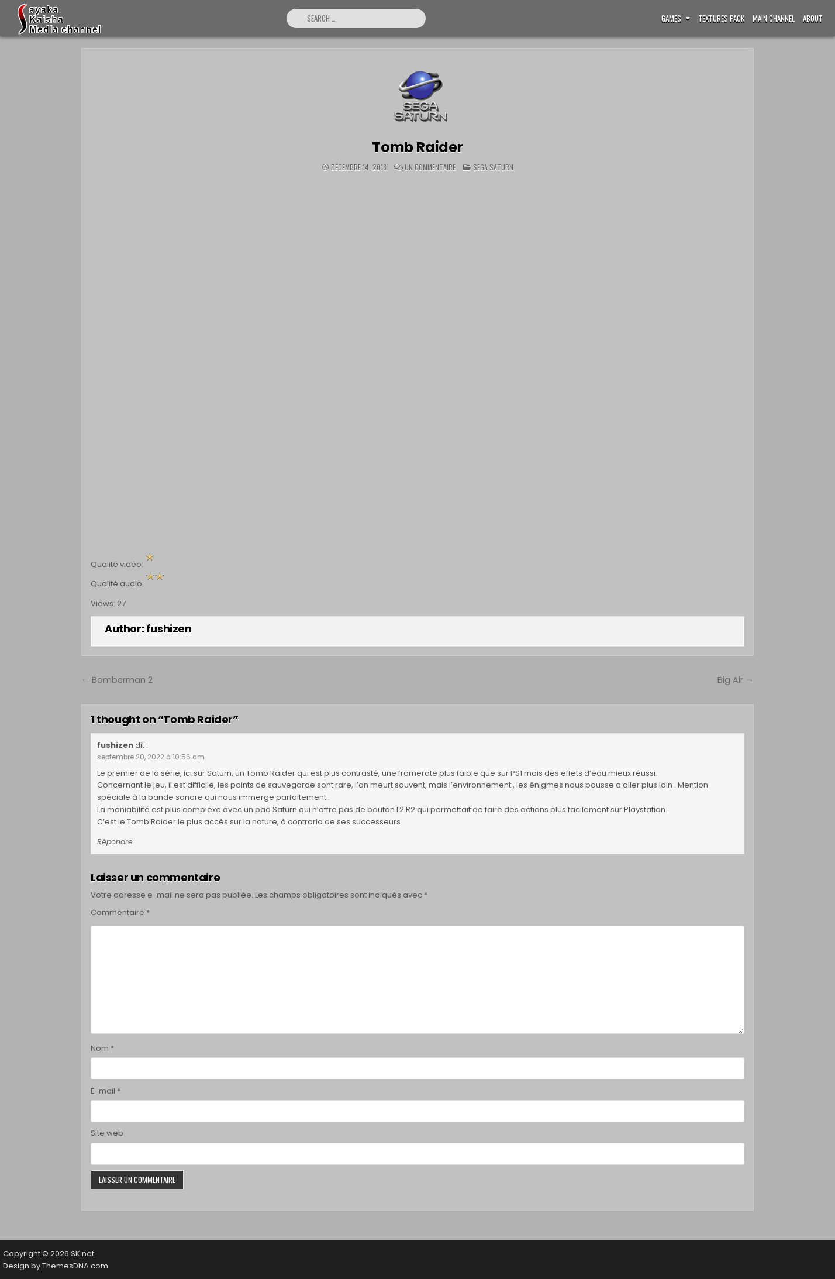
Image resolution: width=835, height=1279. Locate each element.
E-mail (105, 1090)
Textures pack (721, 18)
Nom (102, 1048)
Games (671, 18)
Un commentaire (430, 167)
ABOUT (813, 18)
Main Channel (774, 18)
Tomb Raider (417, 147)
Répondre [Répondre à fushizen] (115, 842)
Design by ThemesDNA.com (55, 1265)
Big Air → (735, 680)
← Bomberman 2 (117, 680)
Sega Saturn (493, 167)
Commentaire (120, 912)
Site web (107, 1133)
